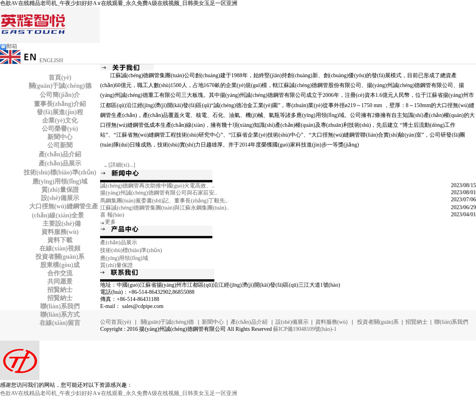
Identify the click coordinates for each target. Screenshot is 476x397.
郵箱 (8, 46)
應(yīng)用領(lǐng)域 (59, 181)
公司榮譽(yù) (60, 128)
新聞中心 (60, 137)
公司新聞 (60, 145)
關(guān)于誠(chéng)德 (60, 85)
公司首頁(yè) (116, 322)
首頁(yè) (59, 77)
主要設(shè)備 (60, 223)
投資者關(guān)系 (59, 256)
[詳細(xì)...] (121, 165)
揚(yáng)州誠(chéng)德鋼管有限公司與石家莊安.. (158, 193)
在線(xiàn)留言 (59, 322)
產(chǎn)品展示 (60, 163)
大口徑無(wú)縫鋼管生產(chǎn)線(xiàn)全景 (62, 211)
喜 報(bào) (112, 215)
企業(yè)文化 (60, 120)
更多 (110, 222)
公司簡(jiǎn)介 (60, 94)
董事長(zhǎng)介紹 (60, 103)
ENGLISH (31, 60)
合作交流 (60, 273)
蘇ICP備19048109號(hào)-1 (305, 329)
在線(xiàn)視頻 (59, 248)
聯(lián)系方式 (60, 314)
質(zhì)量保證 (60, 189)
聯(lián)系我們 (60, 306)
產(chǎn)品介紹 (60, 154)
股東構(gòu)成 (60, 265)
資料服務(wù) (60, 231)
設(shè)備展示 (60, 198)
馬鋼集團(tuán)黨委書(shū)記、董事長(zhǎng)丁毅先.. (164, 201)
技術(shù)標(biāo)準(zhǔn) (60, 172)
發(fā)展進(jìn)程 (60, 112)
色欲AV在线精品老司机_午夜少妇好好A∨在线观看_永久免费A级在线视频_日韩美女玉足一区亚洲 (118, 3)
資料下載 (60, 240)
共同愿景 (60, 281)
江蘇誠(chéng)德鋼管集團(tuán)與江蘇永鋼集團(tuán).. (164, 208)
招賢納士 (60, 289)
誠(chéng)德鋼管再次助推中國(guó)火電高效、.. (157, 186)
